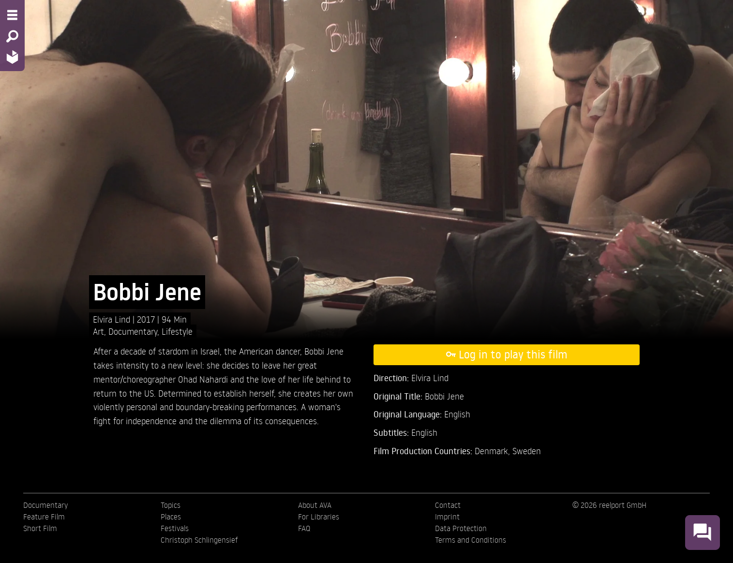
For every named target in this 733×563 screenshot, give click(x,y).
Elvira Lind (113, 319)
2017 (147, 319)
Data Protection (461, 528)
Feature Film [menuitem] (44, 516)
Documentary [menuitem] (45, 505)
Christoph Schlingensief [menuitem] (199, 540)
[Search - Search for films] (12, 36)
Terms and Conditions (470, 540)
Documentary (132, 331)
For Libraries (318, 516)
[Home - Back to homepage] (12, 57)
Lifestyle (177, 331)
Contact (448, 505)
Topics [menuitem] (170, 505)
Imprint (447, 516)
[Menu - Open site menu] (12, 15)
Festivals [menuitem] (175, 528)
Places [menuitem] (171, 516)
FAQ (304, 528)
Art (98, 331)
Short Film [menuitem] (40, 528)
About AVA (314, 505)
